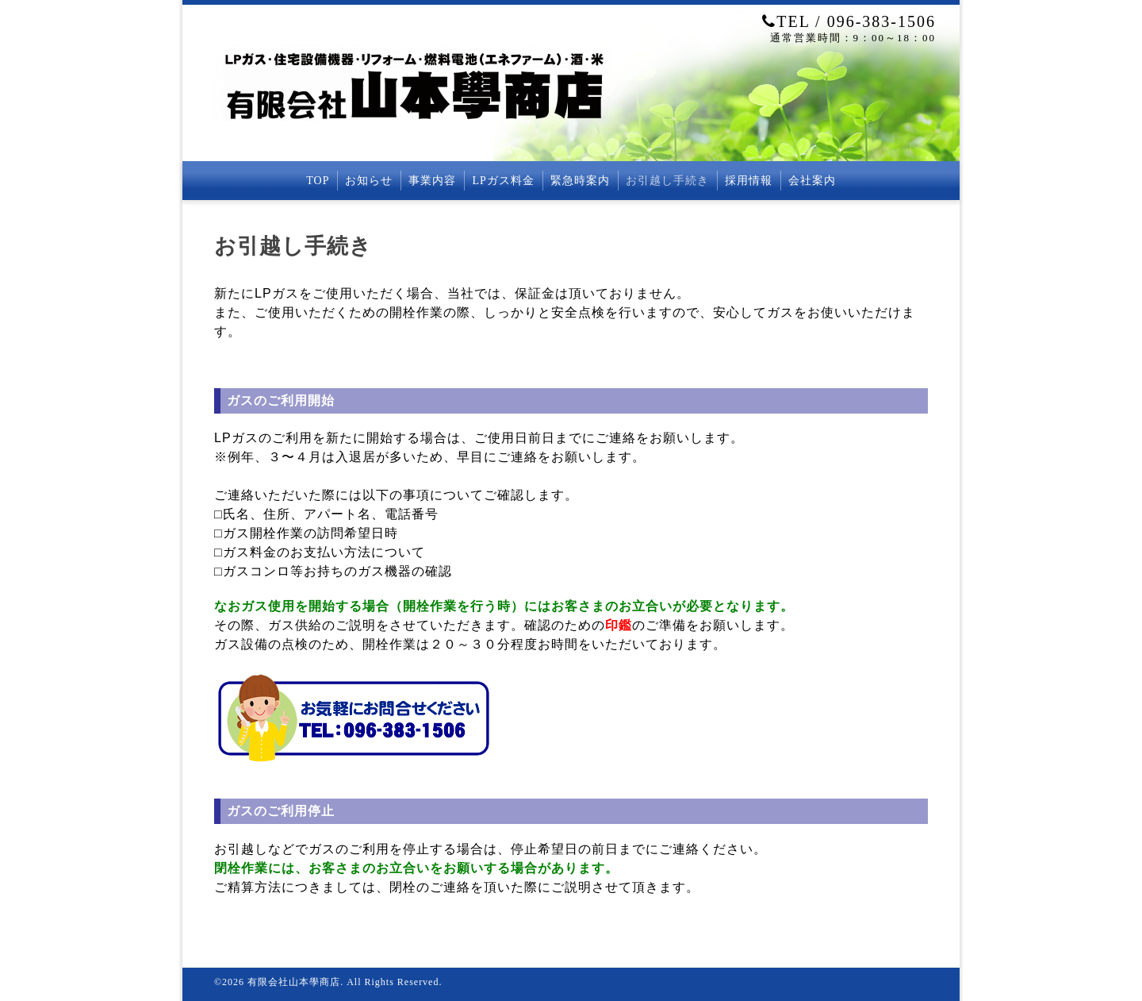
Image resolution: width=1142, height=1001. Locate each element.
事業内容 (432, 181)
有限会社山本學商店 (293, 982)
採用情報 (748, 181)
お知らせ (369, 181)
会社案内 (812, 181)
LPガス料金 (503, 181)
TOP (317, 181)
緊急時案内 (580, 181)
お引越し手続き (667, 181)
